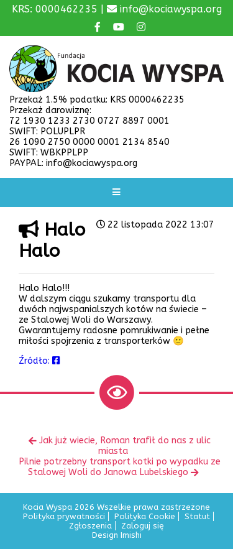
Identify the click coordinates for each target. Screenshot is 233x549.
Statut (197, 516)
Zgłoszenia (90, 525)
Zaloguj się (142, 525)
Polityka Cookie (144, 516)
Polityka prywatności (64, 516)
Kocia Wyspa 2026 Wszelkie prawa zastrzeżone (116, 507)
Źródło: (39, 361)
